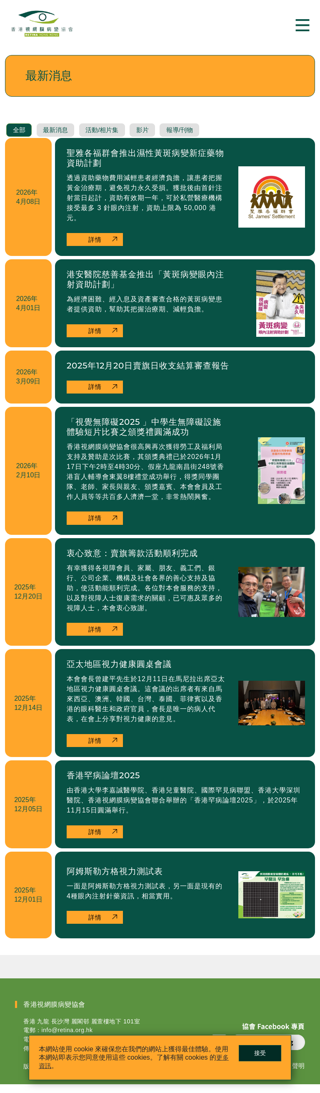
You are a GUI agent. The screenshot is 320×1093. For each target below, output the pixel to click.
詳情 (96, 244)
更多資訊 (55, 1064)
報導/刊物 (194, 135)
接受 (256, 1052)
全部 (20, 135)
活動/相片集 (110, 135)
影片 (153, 135)
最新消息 (59, 135)
